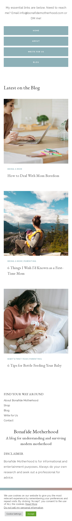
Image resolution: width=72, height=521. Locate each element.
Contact (8, 420)
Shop (7, 405)
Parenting (30, 261)
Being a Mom (14, 169)
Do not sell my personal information (23, 507)
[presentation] (36, 131)
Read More (31, 504)
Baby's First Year (17, 359)
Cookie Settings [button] (14, 514)
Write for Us (11, 415)
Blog (6, 410)
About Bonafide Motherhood (21, 400)
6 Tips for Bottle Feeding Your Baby (34, 365)
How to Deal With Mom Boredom (33, 175)
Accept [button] (30, 514)
